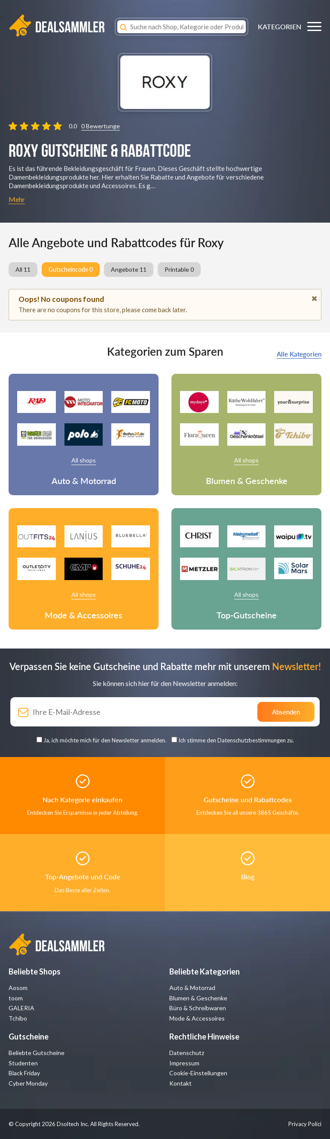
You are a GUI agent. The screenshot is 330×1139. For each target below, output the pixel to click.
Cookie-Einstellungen (198, 1073)
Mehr (17, 199)
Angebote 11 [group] (129, 269)
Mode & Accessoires (197, 1018)
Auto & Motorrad (192, 987)
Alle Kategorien (299, 354)
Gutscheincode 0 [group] (71, 269)
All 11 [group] (23, 269)
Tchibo (18, 1018)
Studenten (23, 1063)
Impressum (184, 1063)
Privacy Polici (304, 1123)
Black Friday (24, 1073)
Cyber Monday (28, 1083)
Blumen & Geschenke (198, 998)
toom (16, 998)
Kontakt (180, 1083)
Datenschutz (186, 1052)
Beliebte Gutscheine (36, 1052)
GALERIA (21, 1008)
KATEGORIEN (279, 26)
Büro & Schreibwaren (197, 1008)
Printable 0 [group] (179, 269)
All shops (83, 460)
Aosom (18, 987)
